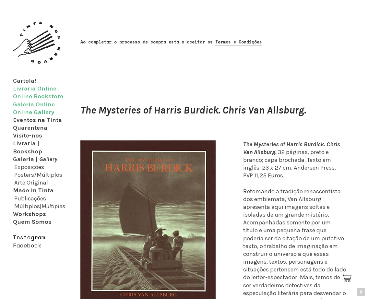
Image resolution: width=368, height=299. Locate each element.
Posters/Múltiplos (38, 174)
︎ (347, 278)
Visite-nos (27, 135)
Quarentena (30, 127)
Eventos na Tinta (37, 120)
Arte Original (31, 182)
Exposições (29, 167)
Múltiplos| (39, 206)
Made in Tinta (33, 190)
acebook (29, 245)
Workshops (29, 214)
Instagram (29, 237)
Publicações (30, 198)
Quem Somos (32, 221)
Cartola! (24, 80)
